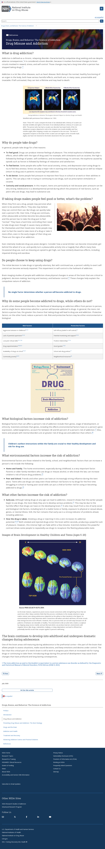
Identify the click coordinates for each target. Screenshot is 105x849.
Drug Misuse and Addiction (12, 719)
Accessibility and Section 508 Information (15, 775)
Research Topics (7, 756)
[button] (101, 8)
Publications (13, 35)
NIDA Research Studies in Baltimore (14, 804)
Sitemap (56, 772)
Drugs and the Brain (10, 727)
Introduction (7, 715)
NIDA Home (6, 753)
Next (99, 673)
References (7, 744)
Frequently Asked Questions (62, 765)
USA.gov (5, 839)
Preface (5, 711)
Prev (5, 673)
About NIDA (6, 772)
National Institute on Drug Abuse (13, 836)
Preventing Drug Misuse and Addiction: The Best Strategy (22, 723)
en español (99, 17)
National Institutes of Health (11, 832)
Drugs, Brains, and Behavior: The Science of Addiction (17, 26)
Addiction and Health (10, 731)
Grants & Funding (8, 765)
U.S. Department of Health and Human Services (18, 829)
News (4, 769)
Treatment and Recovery (11, 735)
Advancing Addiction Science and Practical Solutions (20, 740)
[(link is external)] (15, 816)
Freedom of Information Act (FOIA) (65, 759)
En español (8, 696)
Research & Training (9, 759)
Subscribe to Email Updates (11, 784)
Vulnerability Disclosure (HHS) (63, 756)
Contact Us (57, 769)
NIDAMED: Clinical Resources (11, 762)
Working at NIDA (58, 762)
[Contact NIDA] (3, 816)
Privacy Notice (58, 753)
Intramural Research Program (12, 807)
